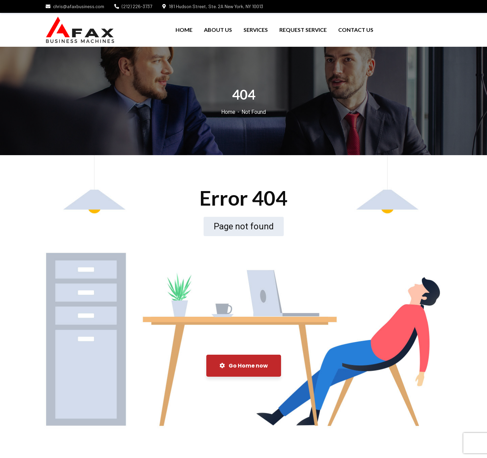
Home (228, 112)
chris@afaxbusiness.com (75, 6)
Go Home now (243, 366)
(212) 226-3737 (133, 6)
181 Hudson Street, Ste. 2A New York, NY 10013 (212, 6)
